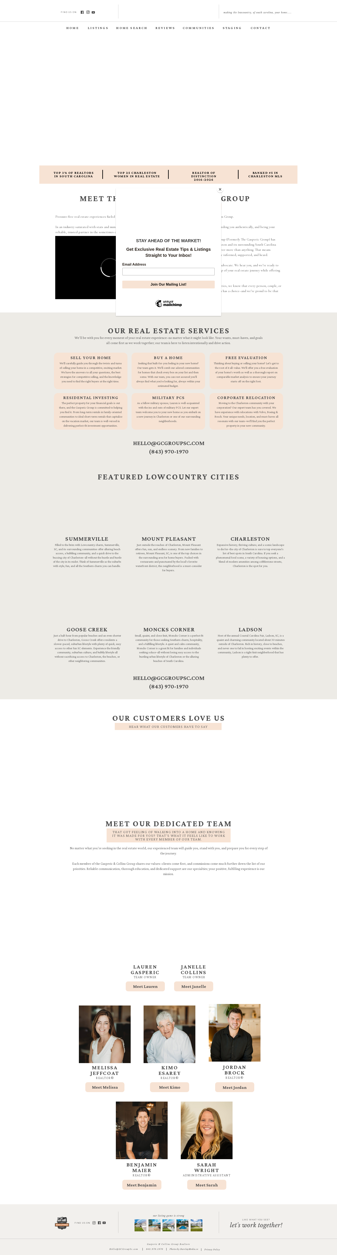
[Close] (220, 189)
